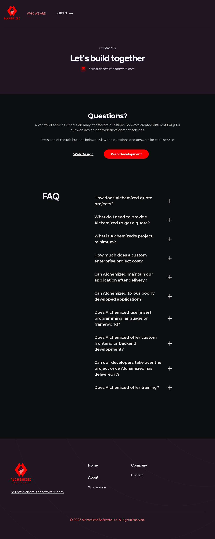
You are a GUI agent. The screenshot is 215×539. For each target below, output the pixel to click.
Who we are (36, 13)
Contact (137, 475)
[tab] (83, 154)
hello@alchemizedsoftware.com (37, 492)
